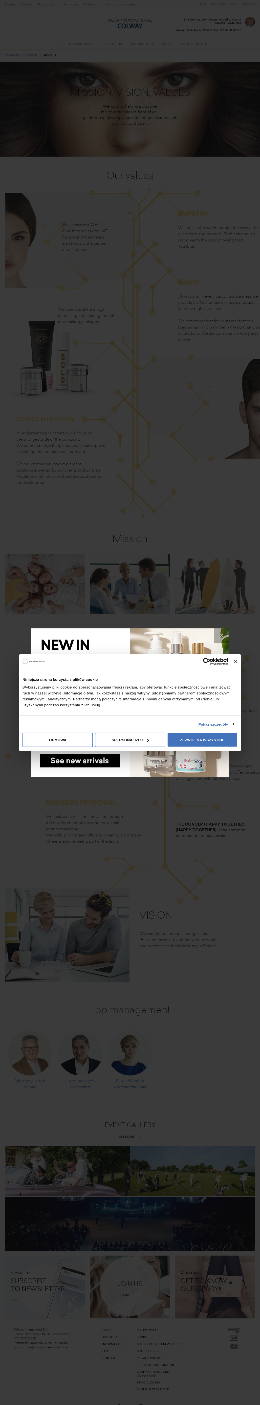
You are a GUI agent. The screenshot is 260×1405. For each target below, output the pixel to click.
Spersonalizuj (130, 740)
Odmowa (57, 740)
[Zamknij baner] (236, 661)
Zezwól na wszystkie (202, 740)
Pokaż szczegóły (213, 724)
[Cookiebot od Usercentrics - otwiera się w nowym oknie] (206, 661)
